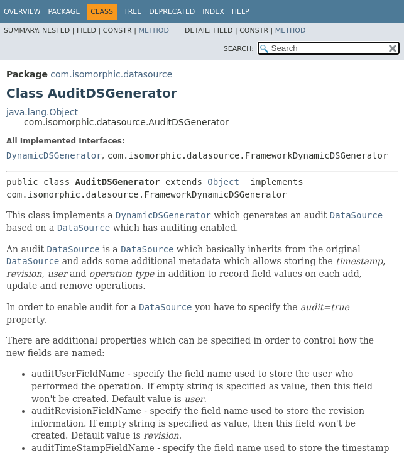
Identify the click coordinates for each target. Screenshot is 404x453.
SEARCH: (239, 49)
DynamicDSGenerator (54, 155)
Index (213, 12)
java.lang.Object (42, 112)
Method (153, 30)
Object (223, 182)
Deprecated (172, 12)
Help (240, 12)
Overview (22, 12)
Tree (132, 12)
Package (64, 12)
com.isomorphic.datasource (111, 74)
